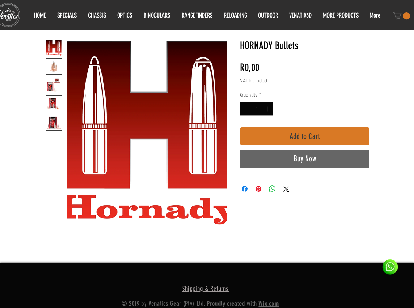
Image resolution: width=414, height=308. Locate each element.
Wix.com (268, 304)
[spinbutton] (256, 108)
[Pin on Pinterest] (258, 188)
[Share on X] (286, 188)
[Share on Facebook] (244, 188)
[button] (401, 15)
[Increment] (267, 108)
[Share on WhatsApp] (272, 188)
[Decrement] (245, 108)
